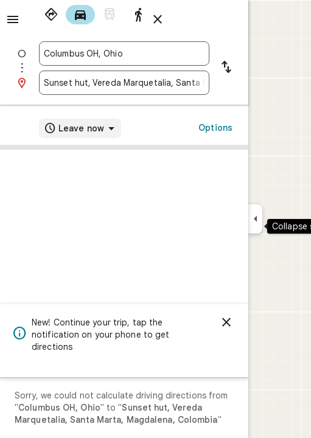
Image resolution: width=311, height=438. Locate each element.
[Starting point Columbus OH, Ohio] (124, 53)
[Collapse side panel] (255, 219)
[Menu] (13, 19)
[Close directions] (157, 19)
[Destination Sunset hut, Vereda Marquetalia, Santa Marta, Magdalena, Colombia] (124, 82)
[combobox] (124, 53)
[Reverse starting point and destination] (226, 68)
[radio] (51, 14)
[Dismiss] (226, 322)
